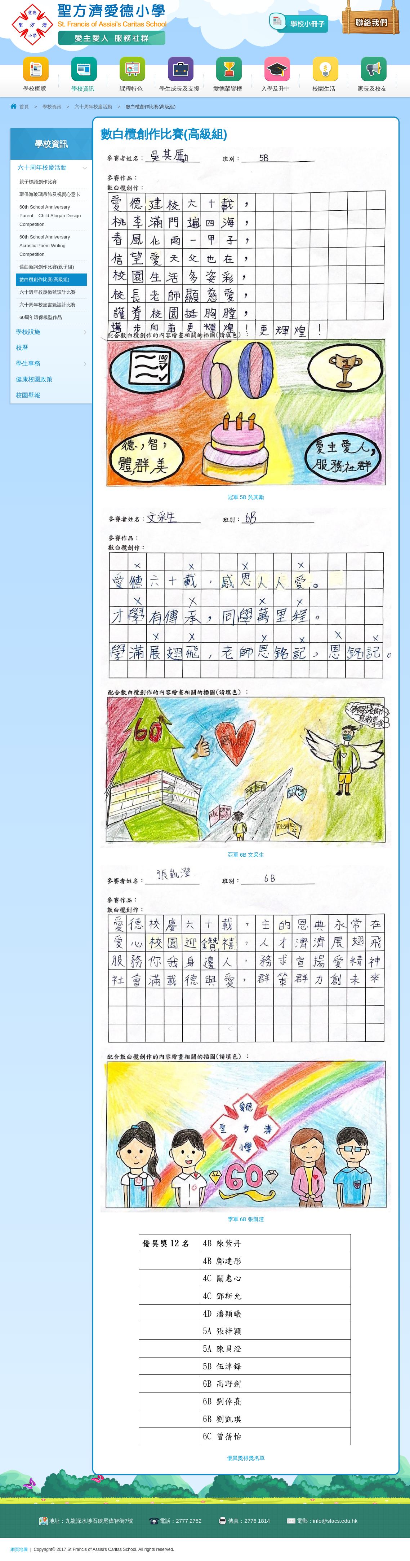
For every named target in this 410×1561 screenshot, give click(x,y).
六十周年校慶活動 (93, 106)
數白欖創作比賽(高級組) (44, 279)
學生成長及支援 (181, 74)
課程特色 (137, 74)
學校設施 (28, 331)
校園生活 (330, 74)
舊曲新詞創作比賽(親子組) (46, 267)
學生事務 (28, 363)
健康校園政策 (34, 379)
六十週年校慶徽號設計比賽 (47, 292)
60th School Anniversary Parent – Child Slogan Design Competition (50, 215)
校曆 (22, 347)
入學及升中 (280, 74)
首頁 (24, 106)
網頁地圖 (19, 1549)
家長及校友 (377, 74)
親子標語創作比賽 (38, 181)
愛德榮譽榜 (228, 74)
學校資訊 (89, 74)
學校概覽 (40, 74)
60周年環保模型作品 (40, 317)
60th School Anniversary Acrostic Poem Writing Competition (44, 245)
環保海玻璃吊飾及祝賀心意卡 (49, 194)
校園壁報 (28, 395)
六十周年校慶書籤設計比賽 (47, 304)
